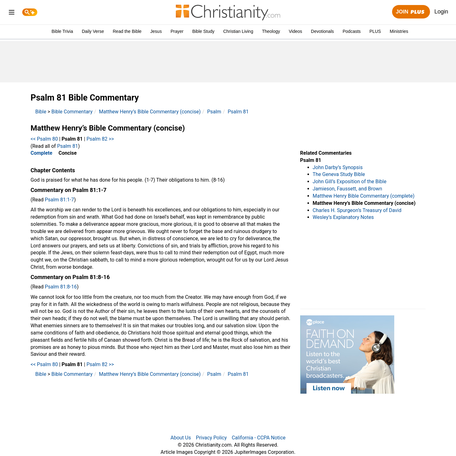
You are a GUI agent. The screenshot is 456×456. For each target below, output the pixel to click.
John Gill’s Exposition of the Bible (349, 181)
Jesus (156, 31)
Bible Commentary (71, 112)
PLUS (375, 31)
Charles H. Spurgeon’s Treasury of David (357, 210)
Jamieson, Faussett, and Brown (347, 189)
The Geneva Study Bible (339, 174)
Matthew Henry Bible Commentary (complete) (364, 196)
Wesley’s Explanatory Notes (343, 217)
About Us (180, 438)
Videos (295, 31)
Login (441, 11)
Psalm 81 (238, 112)
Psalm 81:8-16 (61, 287)
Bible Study (203, 31)
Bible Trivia (62, 31)
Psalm (214, 112)
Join (411, 12)
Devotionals (322, 31)
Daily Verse (93, 31)
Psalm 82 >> (100, 139)
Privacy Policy (211, 438)
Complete (41, 153)
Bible (40, 112)
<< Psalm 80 (44, 139)
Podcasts (352, 31)
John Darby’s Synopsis (338, 167)
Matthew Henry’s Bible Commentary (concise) (150, 112)
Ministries (399, 31)
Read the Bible (127, 31)
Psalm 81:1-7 (59, 200)
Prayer (176, 31)
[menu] (11, 13)
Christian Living (238, 31)
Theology (271, 31)
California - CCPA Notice (259, 438)
